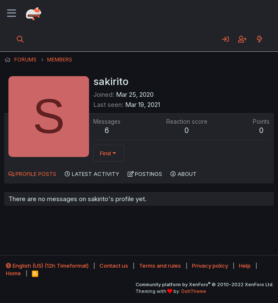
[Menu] (11, 13)
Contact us (114, 265)
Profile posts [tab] (36, 173)
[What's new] (259, 39)
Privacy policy (210, 265)
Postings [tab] (148, 173)
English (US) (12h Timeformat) (47, 265)
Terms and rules (160, 265)
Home (13, 273)
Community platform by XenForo (205, 284)
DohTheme (193, 291)
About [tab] (187, 173)
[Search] (20, 39)
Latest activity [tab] (95, 173)
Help (245, 265)
